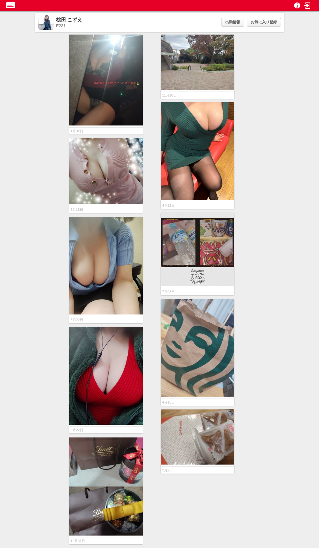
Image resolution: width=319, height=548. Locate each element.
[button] (307, 5)
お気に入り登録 (264, 22)
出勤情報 (232, 22)
